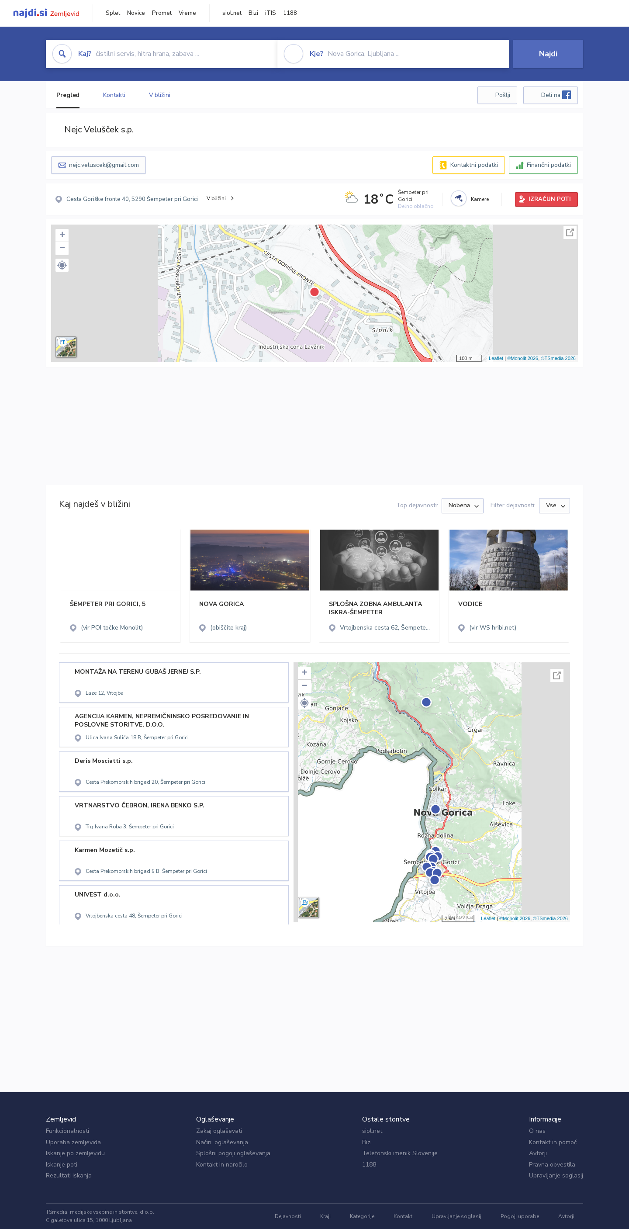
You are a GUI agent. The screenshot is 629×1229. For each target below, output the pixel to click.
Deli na (556, 94)
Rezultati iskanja (69, 1175)
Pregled (67, 95)
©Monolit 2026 (522, 358)
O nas (537, 1131)
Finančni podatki (549, 165)
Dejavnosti (288, 1216)
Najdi (548, 53)
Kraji (325, 1216)
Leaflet (496, 358)
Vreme (187, 13)
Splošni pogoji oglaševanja (233, 1153)
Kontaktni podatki (474, 165)
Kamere (480, 199)
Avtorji (538, 1153)
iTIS (270, 13)
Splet (113, 13)
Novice (136, 13)
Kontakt (403, 1216)
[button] (62, 265)
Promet (162, 13)
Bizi (253, 13)
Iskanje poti (61, 1164)
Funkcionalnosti (67, 1131)
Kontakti (114, 95)
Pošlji (502, 95)
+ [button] (62, 235)
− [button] (62, 248)
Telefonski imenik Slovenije (400, 1153)
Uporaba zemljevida (73, 1142)
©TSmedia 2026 (558, 358)
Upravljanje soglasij (556, 1175)
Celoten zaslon (570, 232)
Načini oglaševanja (222, 1142)
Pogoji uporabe (520, 1216)
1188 (290, 13)
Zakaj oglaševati (219, 1131)
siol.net (232, 13)
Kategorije (362, 1216)
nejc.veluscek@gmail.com (104, 165)
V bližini (159, 95)
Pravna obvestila (552, 1164)
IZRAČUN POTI (550, 199)
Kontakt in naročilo (222, 1164)
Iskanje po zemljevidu (75, 1153)
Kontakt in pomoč (553, 1142)
